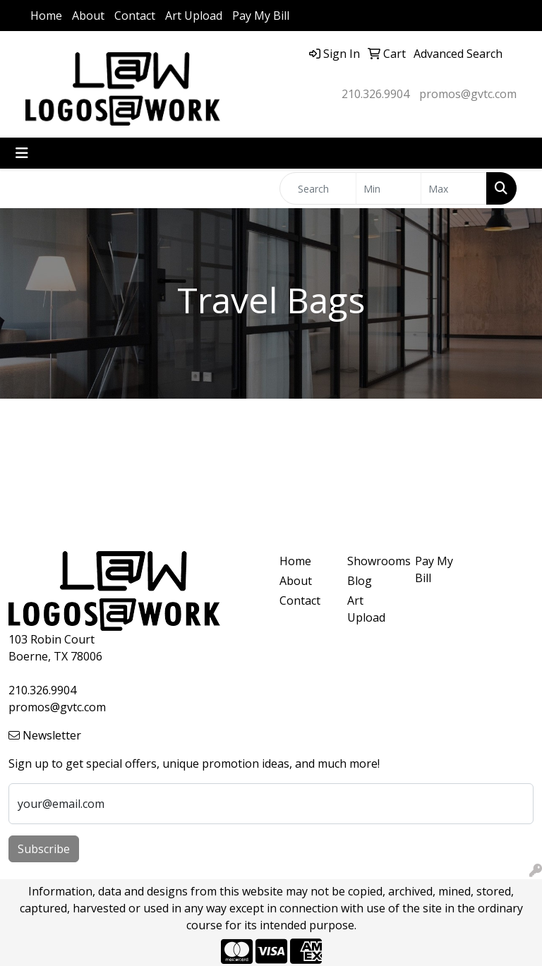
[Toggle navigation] (22, 153)
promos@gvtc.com (468, 94)
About (88, 15)
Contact (134, 15)
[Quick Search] (317, 188)
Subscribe (44, 849)
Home (46, 15)
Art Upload (193, 15)
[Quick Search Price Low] (389, 188)
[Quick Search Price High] (454, 188)
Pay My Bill (260, 15)
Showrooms (372, 561)
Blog (359, 580)
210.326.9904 (375, 94)
